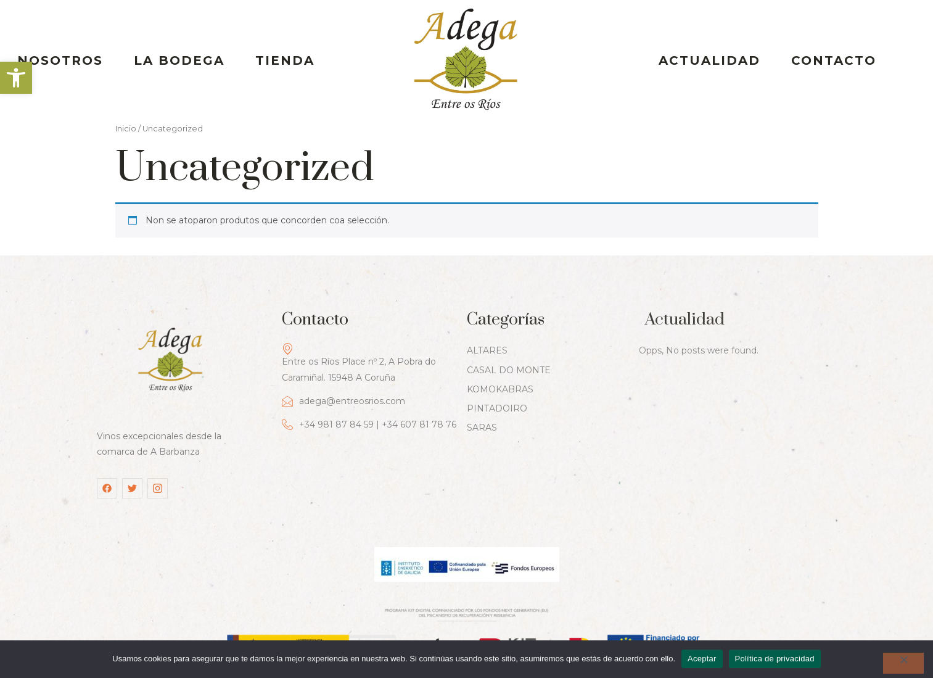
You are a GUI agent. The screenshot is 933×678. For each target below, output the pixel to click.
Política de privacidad (775, 658)
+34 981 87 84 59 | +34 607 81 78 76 (369, 396)
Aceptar (702, 658)
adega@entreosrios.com (343, 372)
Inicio (125, 92)
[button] (16, 78)
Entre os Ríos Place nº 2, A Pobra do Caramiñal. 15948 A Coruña (359, 333)
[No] (903, 663)
